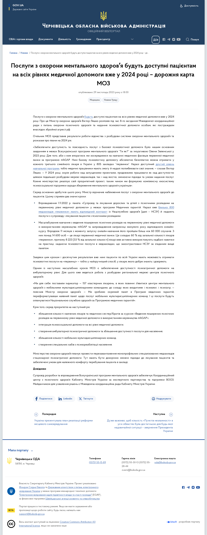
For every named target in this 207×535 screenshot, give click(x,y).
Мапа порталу (18, 450)
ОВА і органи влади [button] (21, 39)
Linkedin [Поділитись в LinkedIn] (67, 398)
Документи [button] (45, 39)
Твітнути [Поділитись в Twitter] (88, 398)
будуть (88, 116)
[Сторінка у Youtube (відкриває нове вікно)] (178, 39)
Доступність (191, 6)
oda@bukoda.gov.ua (165, 462)
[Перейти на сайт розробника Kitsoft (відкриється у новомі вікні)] (172, 522)
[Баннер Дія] (156, 40)
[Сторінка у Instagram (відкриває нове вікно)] (174, 39)
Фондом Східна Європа (32, 487)
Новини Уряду (110, 100)
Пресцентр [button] (103, 39)
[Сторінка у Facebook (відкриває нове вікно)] (164, 39)
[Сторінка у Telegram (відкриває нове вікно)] (169, 39)
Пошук (195, 39)
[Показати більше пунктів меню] (132, 39)
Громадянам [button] (83, 39)
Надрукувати (163, 398)
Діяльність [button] (64, 39)
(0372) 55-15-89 (97, 462)
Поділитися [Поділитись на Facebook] (45, 398)
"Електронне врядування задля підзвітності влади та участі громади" (55, 495)
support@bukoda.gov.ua (32, 514)
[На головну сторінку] (104, 22)
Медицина (95, 100)
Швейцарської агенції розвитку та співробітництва (72, 498)
